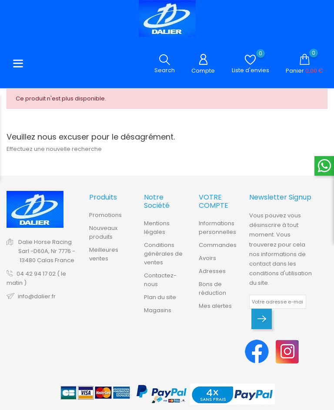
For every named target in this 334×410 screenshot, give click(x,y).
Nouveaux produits (103, 232)
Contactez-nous (160, 279)
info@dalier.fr (37, 296)
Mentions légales (157, 227)
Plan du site (160, 297)
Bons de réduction (212, 288)
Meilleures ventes (103, 254)
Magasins (157, 310)
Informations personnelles (217, 227)
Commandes (218, 245)
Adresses (212, 271)
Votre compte (213, 201)
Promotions (105, 215)
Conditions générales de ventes (163, 254)
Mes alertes (215, 306)
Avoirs (207, 258)
